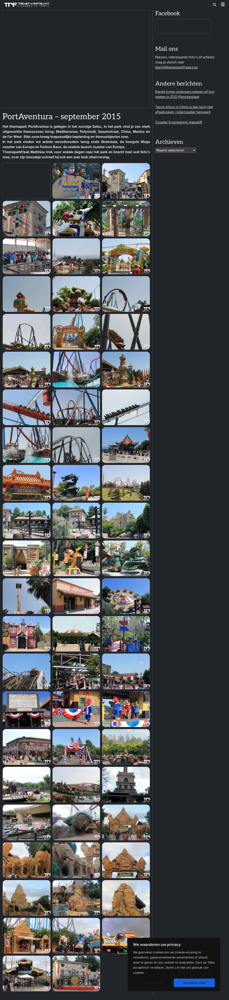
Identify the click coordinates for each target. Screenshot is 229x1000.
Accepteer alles (194, 983)
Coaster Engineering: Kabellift (178, 122)
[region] (174, 965)
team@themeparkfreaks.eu (176, 67)
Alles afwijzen (153, 983)
